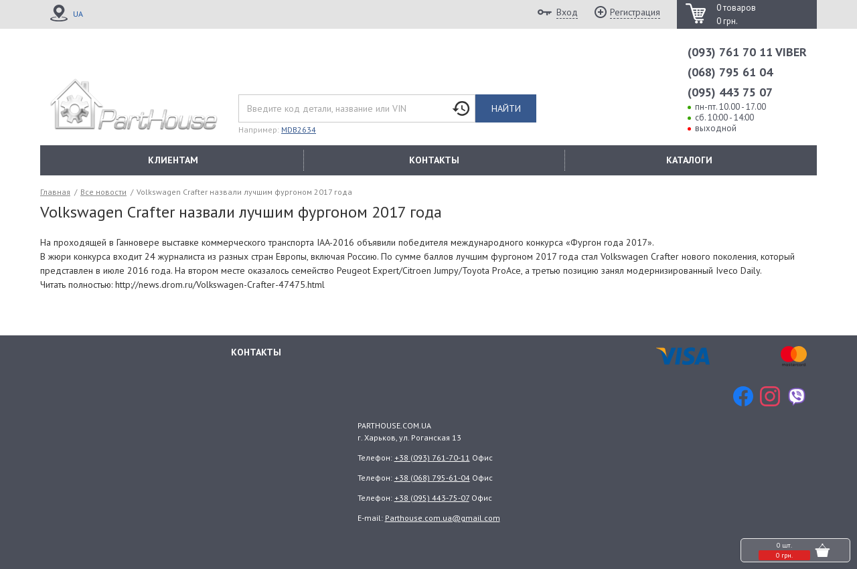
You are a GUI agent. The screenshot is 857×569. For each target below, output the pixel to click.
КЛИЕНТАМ (173, 160)
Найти (506, 108)
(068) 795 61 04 (730, 72)
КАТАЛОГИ (689, 160)
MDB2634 (298, 130)
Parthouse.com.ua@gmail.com (442, 518)
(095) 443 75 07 (730, 92)
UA (78, 14)
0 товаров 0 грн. (736, 14)
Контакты (256, 352)
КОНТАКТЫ (434, 160)
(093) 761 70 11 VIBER (747, 52)
